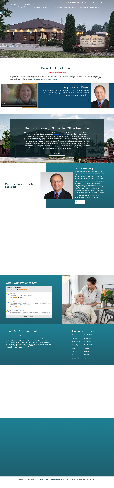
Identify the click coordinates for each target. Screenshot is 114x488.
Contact (85, 7)
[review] (31, 316)
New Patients (72, 7)
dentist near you (68, 147)
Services (44, 7)
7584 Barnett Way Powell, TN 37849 (79, 3)
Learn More (83, 100)
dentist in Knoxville (59, 135)
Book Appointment (96, 7)
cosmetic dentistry (33, 140)
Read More (79, 202)
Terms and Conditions (40, 80)
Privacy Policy (52, 80)
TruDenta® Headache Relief (58, 7)
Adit (93, 479)
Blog (80, 7)
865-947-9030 (99, 3)
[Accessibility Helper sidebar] (1, 12)
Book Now (57, 154)
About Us (37, 7)
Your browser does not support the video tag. (19, 95)
